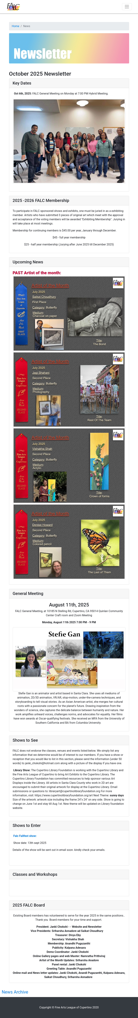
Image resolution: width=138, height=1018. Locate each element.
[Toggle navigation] (127, 6)
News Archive (15, 992)
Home (15, 26)
